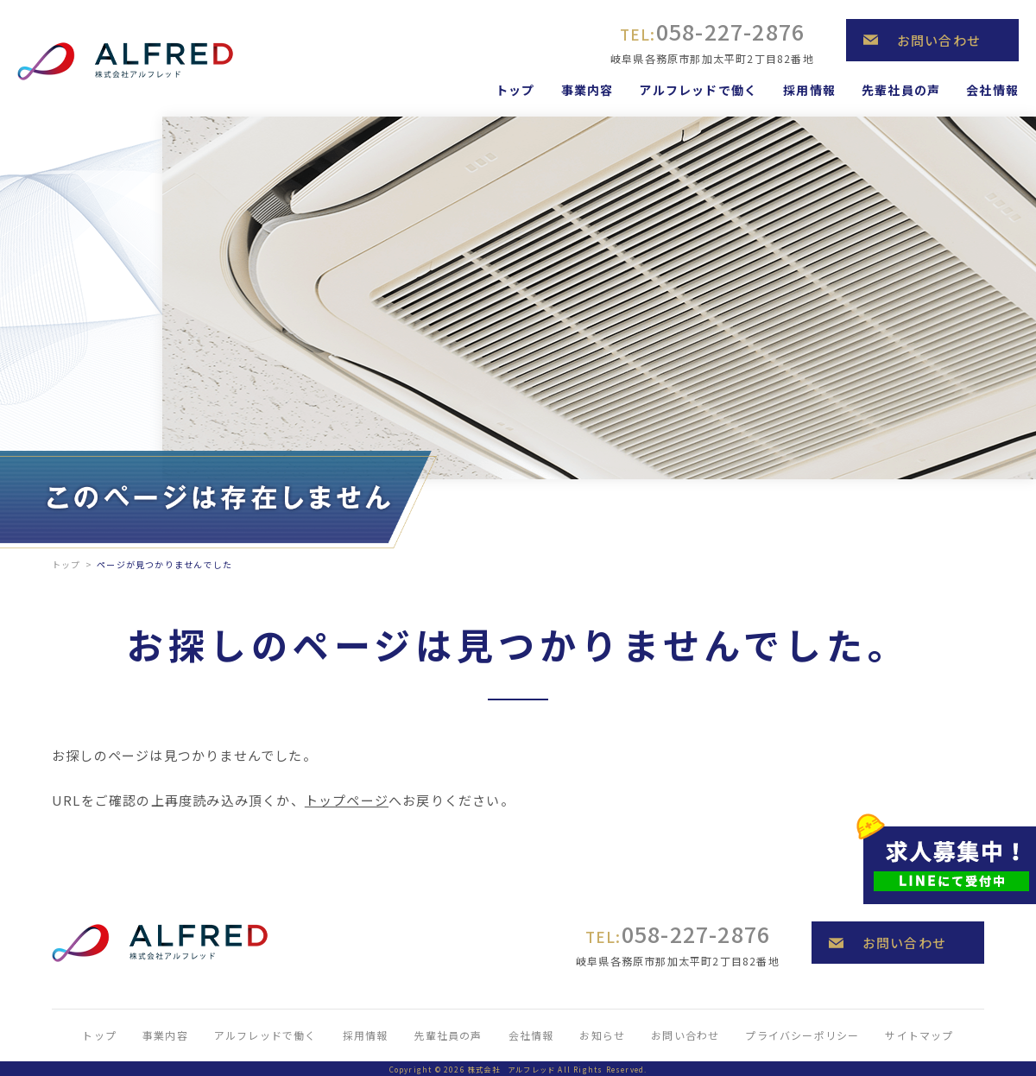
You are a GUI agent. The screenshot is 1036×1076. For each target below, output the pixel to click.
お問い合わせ (939, 40)
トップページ (346, 800)
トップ (66, 564)
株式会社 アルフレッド (511, 1069)
